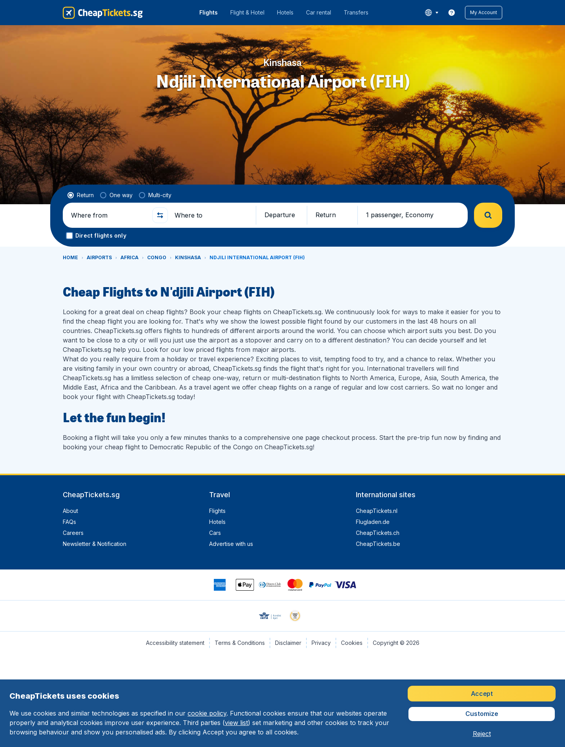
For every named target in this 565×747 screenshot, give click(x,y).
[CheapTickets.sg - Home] (103, 12)
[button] (483, 12)
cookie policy (207, 713)
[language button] (431, 12)
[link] (452, 12)
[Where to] (212, 215)
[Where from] (108, 215)
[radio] (80, 195)
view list (236, 723)
